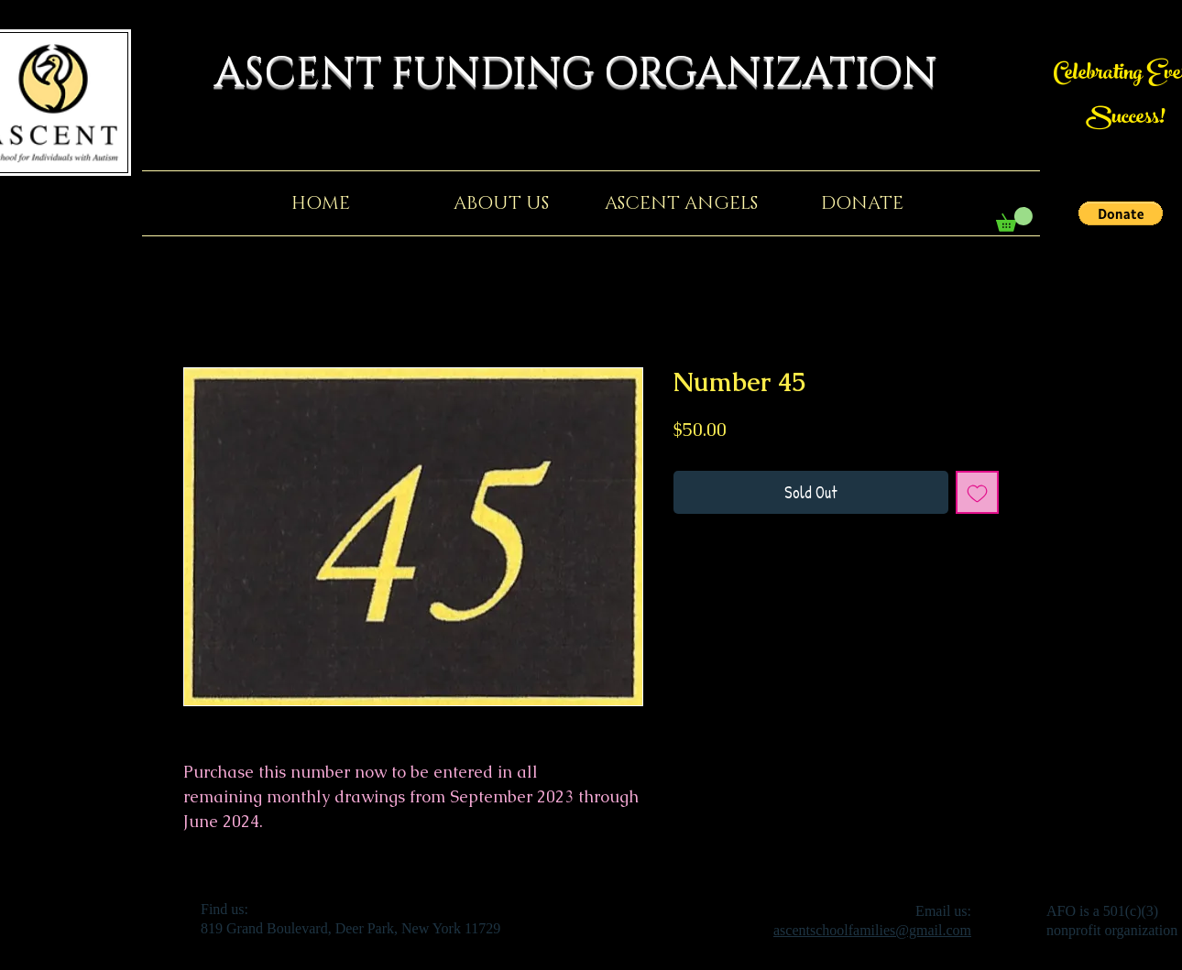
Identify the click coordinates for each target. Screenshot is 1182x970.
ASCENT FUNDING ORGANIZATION (591, 74)
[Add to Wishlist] (977, 492)
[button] (1120, 213)
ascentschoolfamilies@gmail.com (872, 930)
